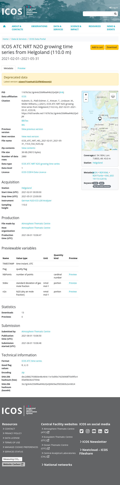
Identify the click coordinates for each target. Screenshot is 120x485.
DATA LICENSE (12, 437)
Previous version (6, 131)
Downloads (7, 312)
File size (6, 152)
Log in (113, 7)
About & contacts (17, 28)
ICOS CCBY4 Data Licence (34, 172)
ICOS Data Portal (38, 39)
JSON (95, 172)
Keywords (89, 183)
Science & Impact (76, 28)
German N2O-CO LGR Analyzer (37, 200)
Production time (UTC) (7, 237)
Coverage (88, 155)
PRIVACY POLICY (13, 433)
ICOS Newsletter (94, 442)
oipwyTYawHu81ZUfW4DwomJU (35, 81)
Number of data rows (10, 158)
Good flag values (7, 367)
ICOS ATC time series (32, 360)
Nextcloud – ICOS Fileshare (93, 451)
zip (23, 372)
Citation (6, 100)
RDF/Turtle (98, 175)
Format (5, 360)
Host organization (8, 229)
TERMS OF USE (12, 442)
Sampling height (6, 206)
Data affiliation (10, 96)
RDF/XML (104, 172)
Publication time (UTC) (7, 337)
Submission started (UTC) (8, 345)
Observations (39, 26)
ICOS (24, 96)
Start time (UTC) (10, 192)
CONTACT (10, 428)
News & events (111, 28)
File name (7, 140)
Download (112, 47)
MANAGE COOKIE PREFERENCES (21, 447)
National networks (58, 465)
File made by (8, 223)
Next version (8, 136)
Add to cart (97, 47)
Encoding (6, 372)
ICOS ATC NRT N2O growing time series (41, 163)
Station (5, 187)
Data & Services (58, 28)
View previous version (32, 129)
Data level (7, 168)
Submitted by (9, 331)
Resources (95, 26)
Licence (5, 172)
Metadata (8, 68)
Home (6, 39)
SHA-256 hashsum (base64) (6, 387)
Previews (6, 316)
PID (3, 92)
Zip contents (8, 148)
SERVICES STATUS (14, 451)
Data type (7, 163)
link (61, 92)
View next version (30, 136)
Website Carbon (11, 464)
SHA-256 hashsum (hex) (9, 378)
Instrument (8, 200)
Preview (21, 68)
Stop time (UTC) (10, 196)
